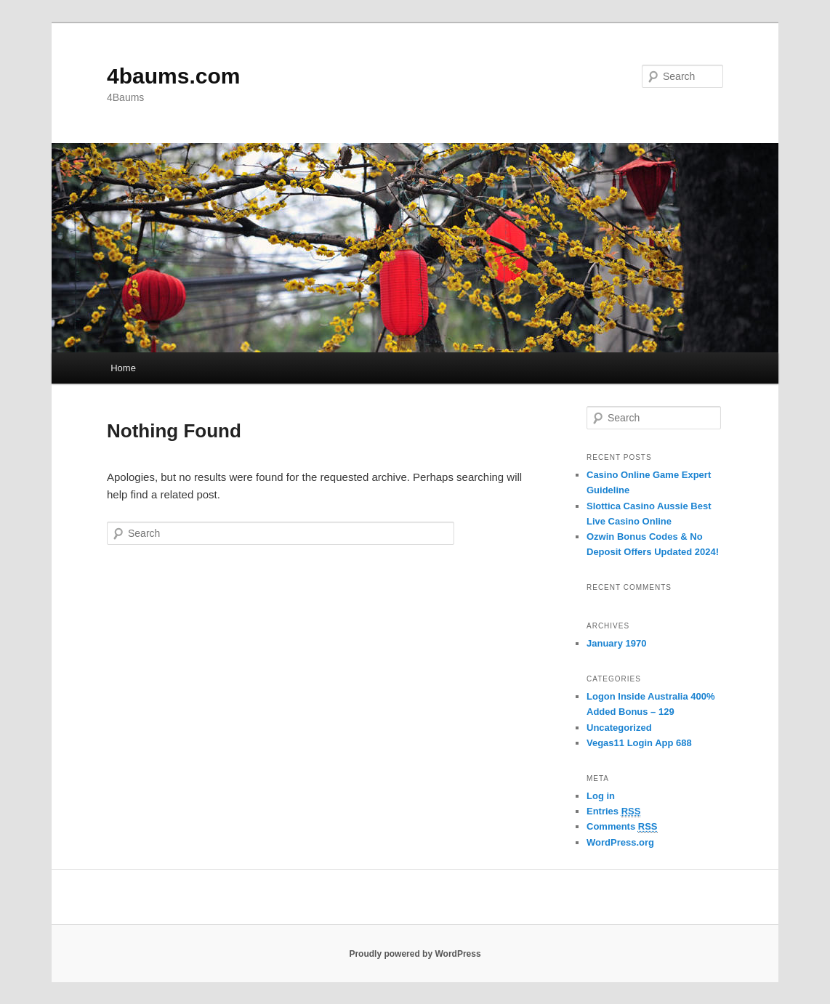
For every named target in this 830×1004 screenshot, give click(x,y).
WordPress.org (620, 842)
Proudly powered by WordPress (414, 954)
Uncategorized (619, 727)
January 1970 (616, 643)
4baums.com (173, 76)
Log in (601, 795)
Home (123, 368)
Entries (613, 811)
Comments (622, 827)
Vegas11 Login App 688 (639, 742)
